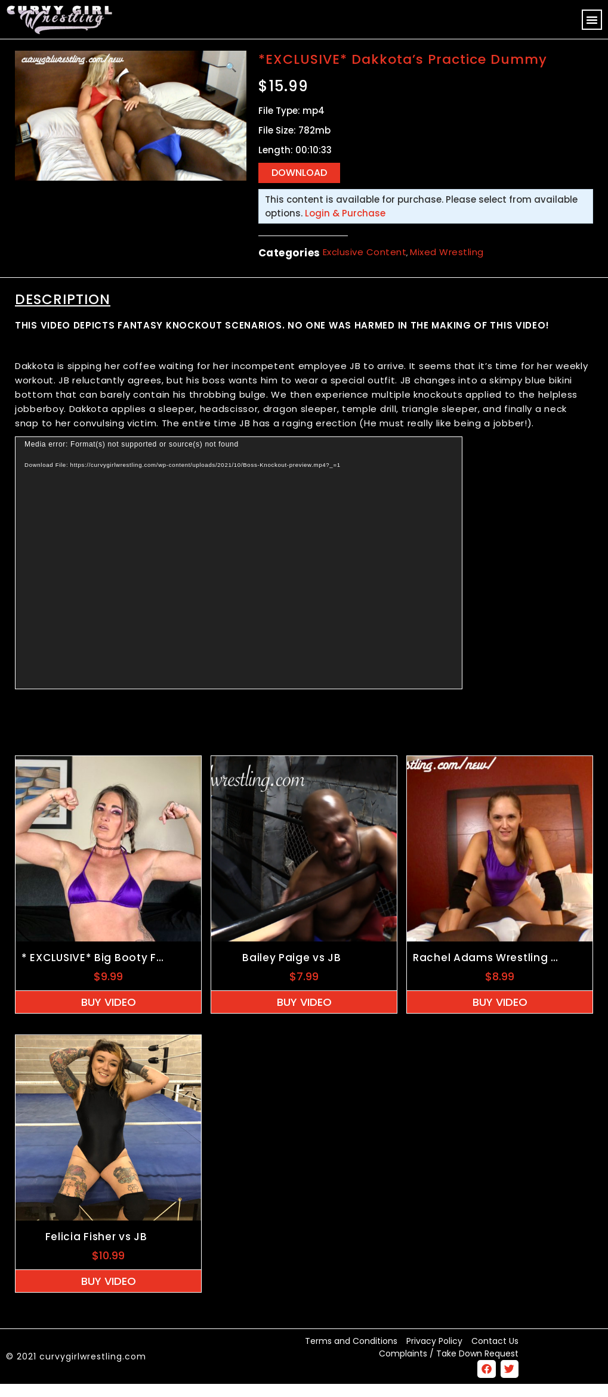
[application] (239, 575)
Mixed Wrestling (447, 265)
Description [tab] (62, 311)
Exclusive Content (365, 265)
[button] (592, 20)
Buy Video (108, 1014)
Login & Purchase (345, 225)
